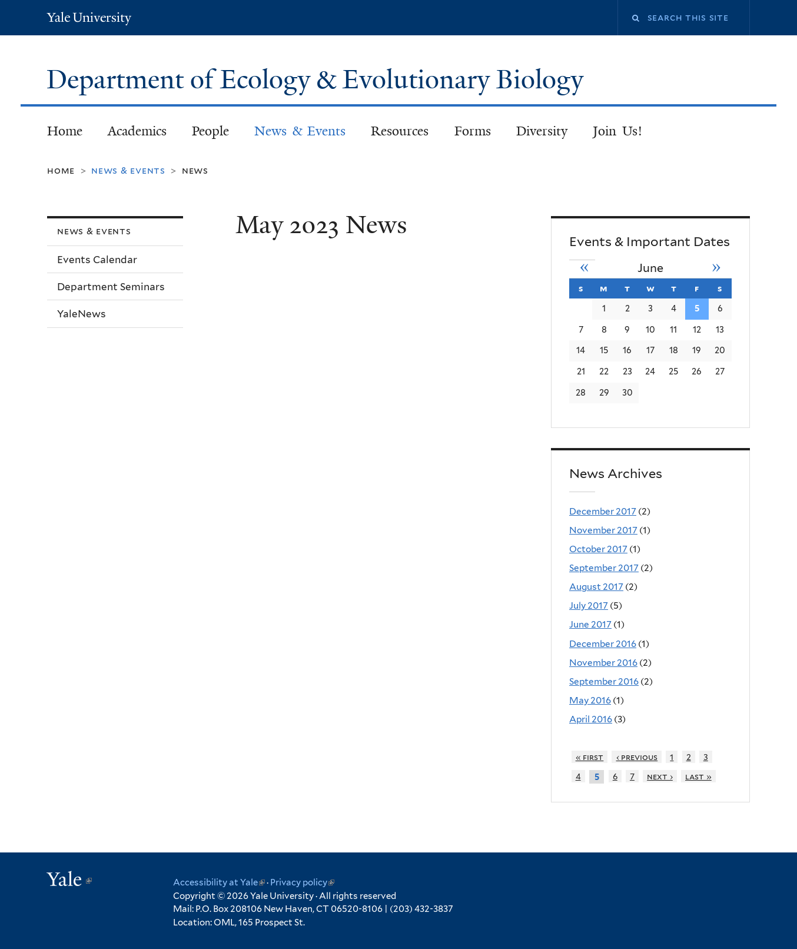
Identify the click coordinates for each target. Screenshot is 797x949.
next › (660, 776)
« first (590, 757)
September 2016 (604, 681)
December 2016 (602, 643)
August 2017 (596, 586)
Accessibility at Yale (219, 882)
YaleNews (81, 314)
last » (698, 776)
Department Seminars (111, 287)
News (195, 170)
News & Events (300, 131)
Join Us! (617, 131)
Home (64, 131)
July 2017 (588, 605)
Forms (472, 131)
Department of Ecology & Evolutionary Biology (318, 79)
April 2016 (590, 719)
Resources (400, 131)
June (650, 268)
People (210, 131)
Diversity (541, 131)
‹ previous (637, 757)
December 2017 (602, 511)
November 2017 (603, 530)
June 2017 (590, 624)
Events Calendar (97, 260)
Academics (137, 131)
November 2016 (603, 662)
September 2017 (604, 567)
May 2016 (590, 700)
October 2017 (598, 549)
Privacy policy (302, 882)
